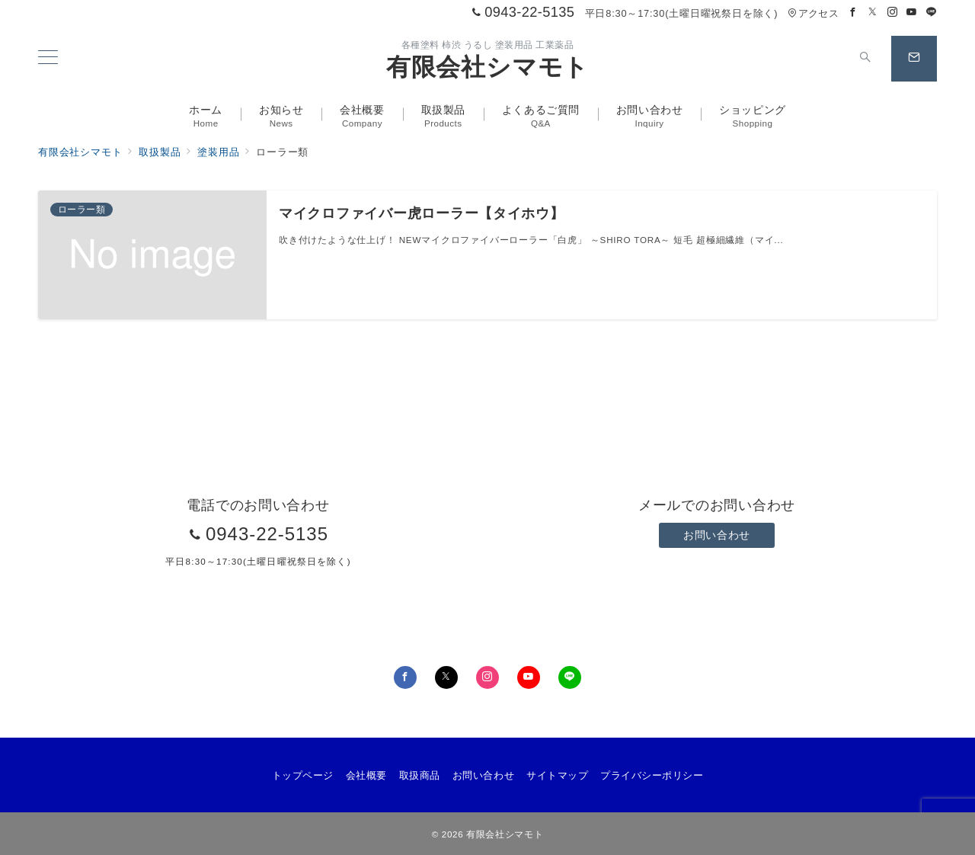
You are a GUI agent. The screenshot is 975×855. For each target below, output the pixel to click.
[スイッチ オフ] (865, 59)
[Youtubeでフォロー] (911, 12)
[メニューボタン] (48, 58)
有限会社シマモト (487, 67)
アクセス (813, 13)
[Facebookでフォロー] (853, 12)
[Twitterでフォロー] (873, 12)
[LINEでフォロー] (931, 12)
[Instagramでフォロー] (892, 12)
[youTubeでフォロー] (528, 677)
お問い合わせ (716, 535)
